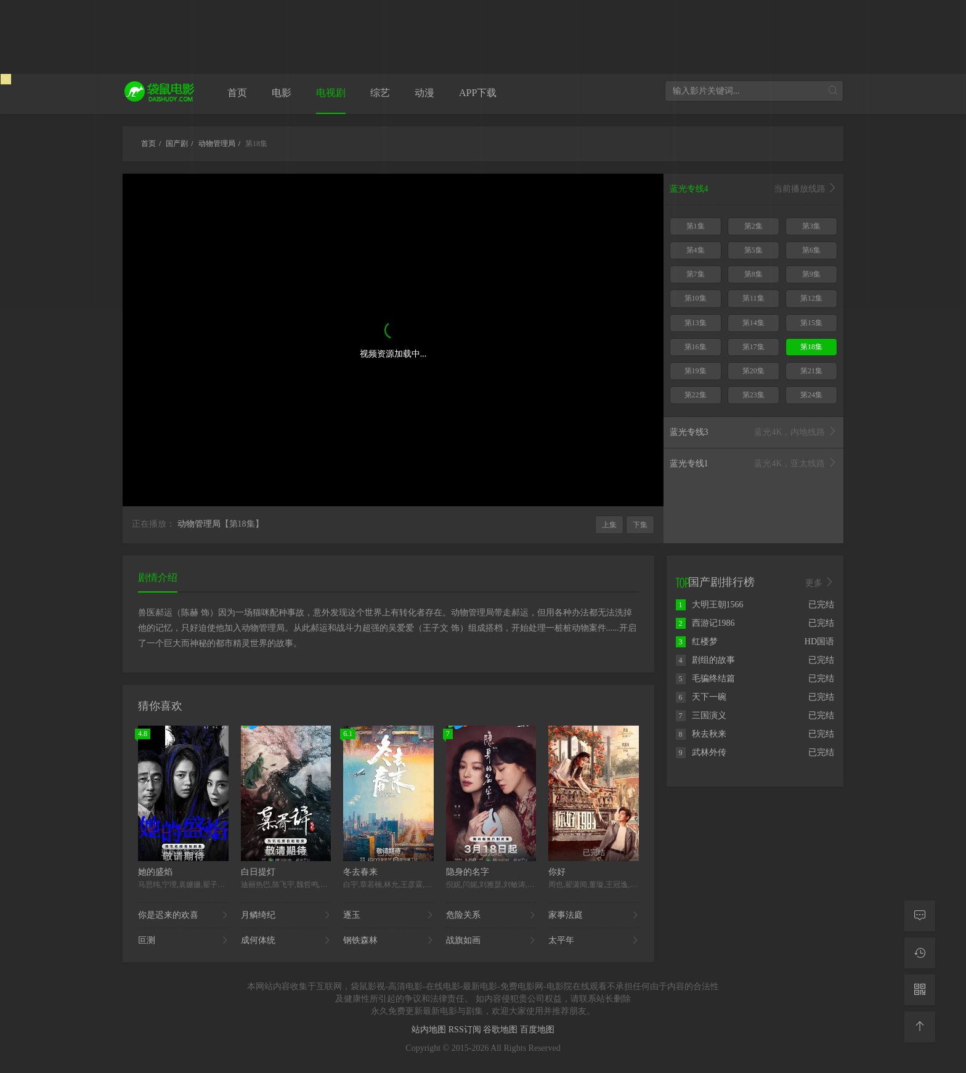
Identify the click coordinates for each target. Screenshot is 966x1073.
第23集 (753, 395)
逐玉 (388, 915)
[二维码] (919, 989)
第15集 (811, 322)
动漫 (424, 92)
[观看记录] (919, 952)
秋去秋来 (701, 734)
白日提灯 (258, 872)
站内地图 (430, 1029)
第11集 (753, 298)
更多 (820, 583)
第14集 (753, 322)
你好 (557, 872)
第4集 (695, 250)
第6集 (811, 250)
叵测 (183, 940)
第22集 (695, 395)
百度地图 (537, 1029)
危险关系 (491, 915)
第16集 (695, 346)
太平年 (593, 940)
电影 (281, 92)
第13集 (695, 322)
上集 (609, 524)
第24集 (811, 395)
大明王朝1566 (710, 604)
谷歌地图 (501, 1029)
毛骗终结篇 (705, 678)
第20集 (753, 370)
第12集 (811, 298)
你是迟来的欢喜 (183, 915)
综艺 (380, 92)
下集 (640, 524)
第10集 (695, 298)
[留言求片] (919, 916)
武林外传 (701, 752)
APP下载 (478, 92)
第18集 (811, 346)
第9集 (811, 274)
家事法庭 (593, 915)
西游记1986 (705, 623)
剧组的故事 (705, 660)
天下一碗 (701, 697)
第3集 (811, 226)
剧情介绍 (157, 577)
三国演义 (701, 715)
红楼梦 (697, 641)
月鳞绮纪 (286, 915)
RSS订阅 (465, 1029)
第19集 (695, 370)
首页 (237, 92)
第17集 (753, 346)
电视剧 (331, 92)
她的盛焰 (155, 872)
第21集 (811, 370)
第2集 (753, 226)
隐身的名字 (467, 872)
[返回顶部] (919, 1026)
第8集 (753, 274)
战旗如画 (491, 940)
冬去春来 (360, 872)
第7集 (695, 274)
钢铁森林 (388, 940)
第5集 (753, 250)
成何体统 (286, 940)
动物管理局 (199, 523)
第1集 (695, 226)
